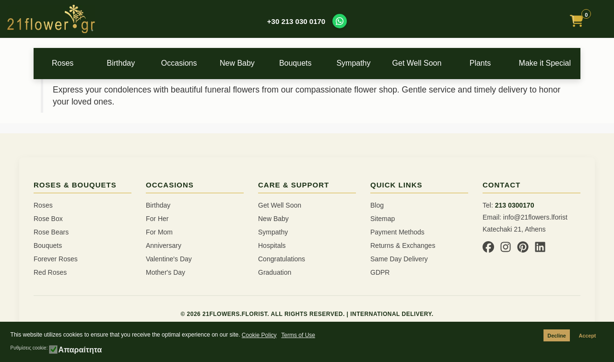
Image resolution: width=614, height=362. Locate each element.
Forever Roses (56, 259)
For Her (157, 218)
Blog (377, 205)
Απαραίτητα (80, 350)
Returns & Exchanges (402, 245)
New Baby (246, 63)
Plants (489, 63)
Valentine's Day (169, 259)
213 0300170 (514, 205)
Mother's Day (165, 272)
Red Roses (50, 272)
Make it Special (550, 63)
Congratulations (281, 259)
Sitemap (382, 218)
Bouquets (307, 63)
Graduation (274, 272)
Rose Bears (51, 232)
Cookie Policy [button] (259, 335)
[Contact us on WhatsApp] (339, 21)
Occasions (185, 63)
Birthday (125, 63)
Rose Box (48, 218)
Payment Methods (397, 232)
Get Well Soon (428, 63)
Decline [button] (556, 336)
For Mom (159, 232)
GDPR (380, 272)
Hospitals (272, 245)
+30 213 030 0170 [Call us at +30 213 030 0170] (296, 21)
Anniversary (163, 245)
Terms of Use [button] (298, 335)
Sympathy (368, 63)
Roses (64, 63)
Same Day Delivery (399, 259)
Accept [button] (587, 336)
